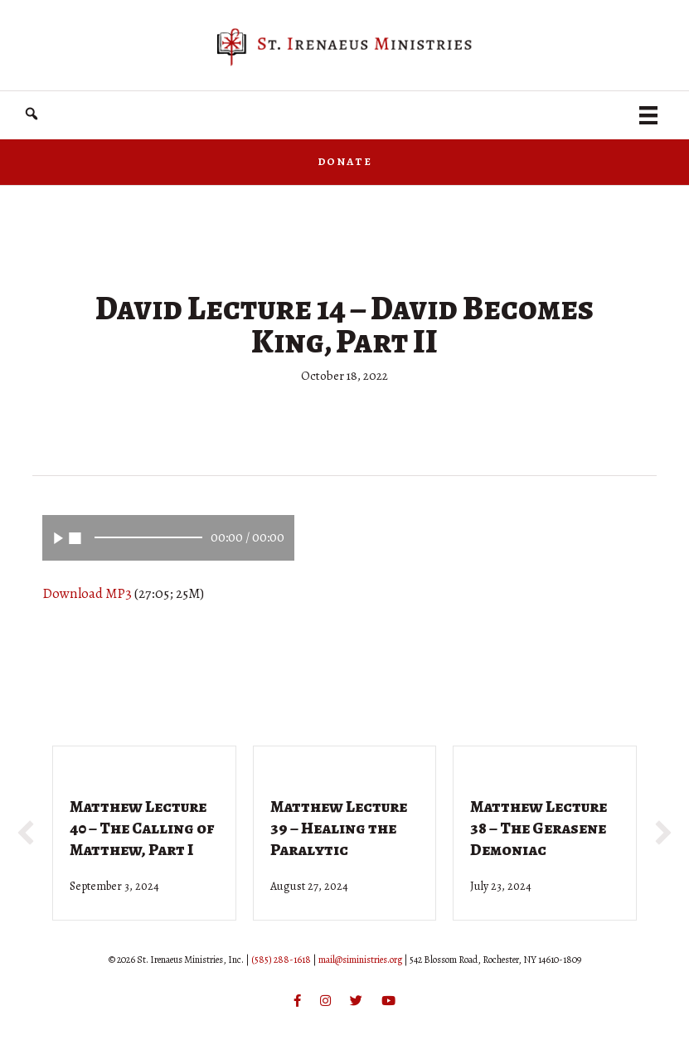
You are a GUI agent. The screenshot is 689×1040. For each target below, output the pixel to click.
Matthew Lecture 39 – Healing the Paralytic (338, 828)
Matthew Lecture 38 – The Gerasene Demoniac (538, 828)
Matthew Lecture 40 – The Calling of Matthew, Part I (142, 828)
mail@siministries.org (360, 959)
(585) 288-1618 (281, 959)
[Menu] (648, 115)
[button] (25, 832)
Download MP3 (87, 593)
